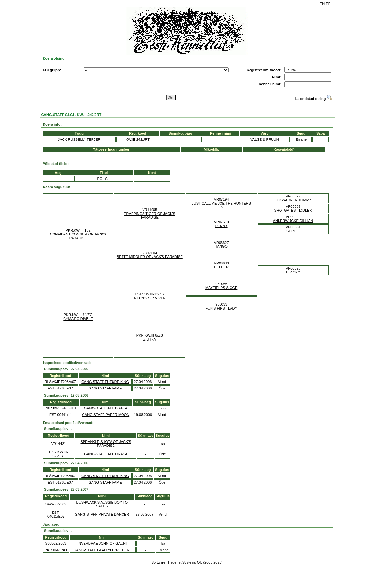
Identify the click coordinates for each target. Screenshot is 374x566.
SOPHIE (293, 231)
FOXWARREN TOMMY (293, 200)
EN (322, 3)
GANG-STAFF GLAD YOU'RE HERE (103, 550)
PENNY (221, 226)
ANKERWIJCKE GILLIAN (293, 221)
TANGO (221, 246)
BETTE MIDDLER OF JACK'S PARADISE (150, 257)
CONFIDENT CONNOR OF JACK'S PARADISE (78, 236)
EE (328, 3)
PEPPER (221, 267)
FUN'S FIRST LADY (221, 308)
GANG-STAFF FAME (105, 388)
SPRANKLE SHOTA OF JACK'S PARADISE (106, 443)
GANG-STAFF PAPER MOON (105, 415)
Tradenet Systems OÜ (184, 562)
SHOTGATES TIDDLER (293, 210)
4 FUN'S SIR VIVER (150, 298)
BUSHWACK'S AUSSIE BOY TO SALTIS (102, 504)
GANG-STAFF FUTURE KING (105, 382)
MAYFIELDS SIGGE (221, 288)
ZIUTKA (149, 339)
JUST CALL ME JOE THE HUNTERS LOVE (221, 205)
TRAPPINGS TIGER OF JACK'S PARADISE (149, 215)
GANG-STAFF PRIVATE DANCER (102, 514)
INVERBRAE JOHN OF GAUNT (102, 543)
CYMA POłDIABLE (78, 319)
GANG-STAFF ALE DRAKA (105, 408)
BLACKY (293, 272)
